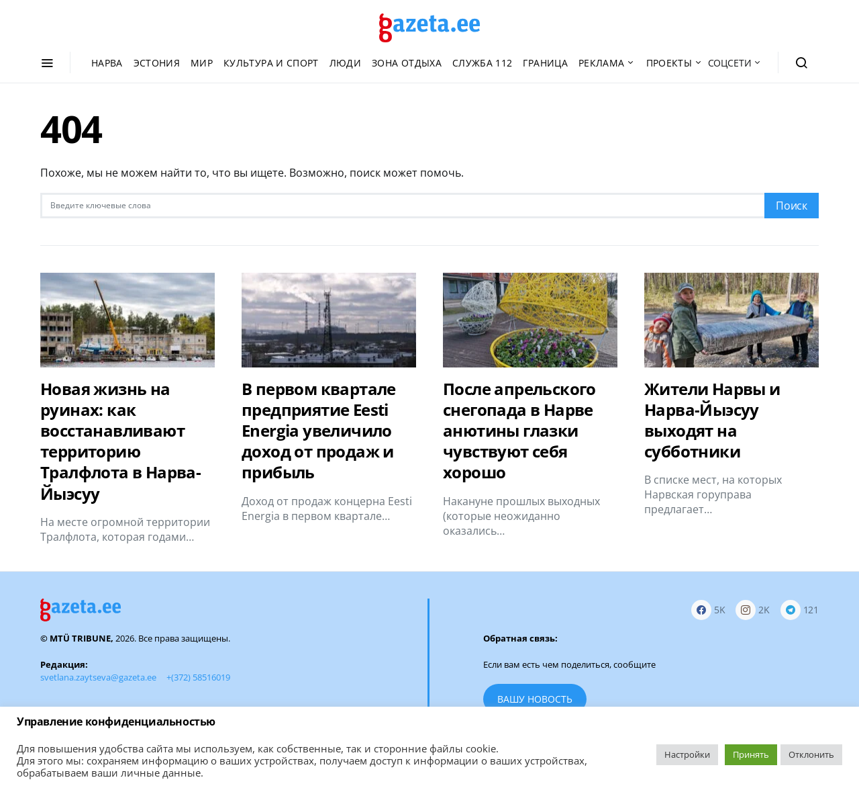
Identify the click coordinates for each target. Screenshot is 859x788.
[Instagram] (753, 610)
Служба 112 (482, 62)
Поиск (791, 205)
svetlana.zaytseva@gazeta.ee (98, 677)
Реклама (601, 62)
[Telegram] (799, 610)
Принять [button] (751, 754)
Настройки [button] (687, 754)
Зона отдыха (407, 62)
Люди (345, 62)
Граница (545, 62)
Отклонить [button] (811, 754)
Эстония (157, 62)
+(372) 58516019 (198, 677)
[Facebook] (708, 610)
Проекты (669, 62)
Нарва (107, 62)
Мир (202, 62)
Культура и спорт (271, 62)
